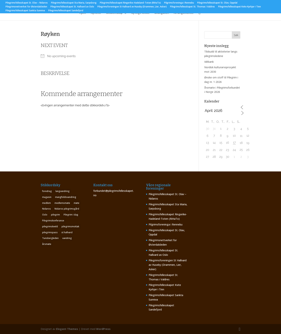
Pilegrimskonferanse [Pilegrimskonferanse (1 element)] (53, 220)
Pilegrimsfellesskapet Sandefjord (65, 10)
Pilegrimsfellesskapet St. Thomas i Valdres (192, 7)
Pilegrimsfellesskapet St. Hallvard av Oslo (72, 7)
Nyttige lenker (140, 13)
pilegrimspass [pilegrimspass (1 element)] (50, 232)
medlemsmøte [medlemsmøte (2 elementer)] (62, 203)
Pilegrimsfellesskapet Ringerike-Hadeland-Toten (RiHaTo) (130, 3)
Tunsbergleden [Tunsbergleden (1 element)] (50, 238)
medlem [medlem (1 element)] (46, 203)
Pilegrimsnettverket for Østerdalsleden (26, 7)
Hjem (82, 13)
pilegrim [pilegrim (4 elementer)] (55, 214)
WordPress (103, 329)
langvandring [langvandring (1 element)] (62, 191)
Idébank (209, 61)
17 (234, 142)
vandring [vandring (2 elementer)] (67, 238)
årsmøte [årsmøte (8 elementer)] (46, 244)
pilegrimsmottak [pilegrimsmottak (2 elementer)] (70, 226)
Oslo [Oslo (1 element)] (44, 214)
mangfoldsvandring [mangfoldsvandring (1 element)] (65, 197)
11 (241, 136)
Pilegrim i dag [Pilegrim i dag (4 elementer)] (71, 214)
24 (234, 150)
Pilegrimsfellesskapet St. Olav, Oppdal (217, 3)
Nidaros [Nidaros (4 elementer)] (46, 208)
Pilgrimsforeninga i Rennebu (179, 3)
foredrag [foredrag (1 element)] (47, 191)
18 (241, 143)
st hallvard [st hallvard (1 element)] (66, 232)
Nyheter (96, 13)
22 (220, 150)
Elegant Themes (67, 329)
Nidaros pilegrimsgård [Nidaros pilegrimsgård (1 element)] (67, 208)
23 (227, 150)
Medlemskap (114, 13)
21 (214, 150)
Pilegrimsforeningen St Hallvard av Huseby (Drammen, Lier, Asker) (132, 7)
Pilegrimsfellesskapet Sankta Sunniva (25, 10)
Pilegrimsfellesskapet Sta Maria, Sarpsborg (74, 3)
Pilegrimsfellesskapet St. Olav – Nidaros (27, 3)
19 (247, 143)
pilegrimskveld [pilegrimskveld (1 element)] (50, 226)
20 (207, 150)
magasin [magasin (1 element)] (46, 197)
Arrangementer (184, 13)
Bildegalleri (162, 13)
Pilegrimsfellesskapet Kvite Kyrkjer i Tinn (239, 7)
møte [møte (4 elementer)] (76, 203)
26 (248, 150)
